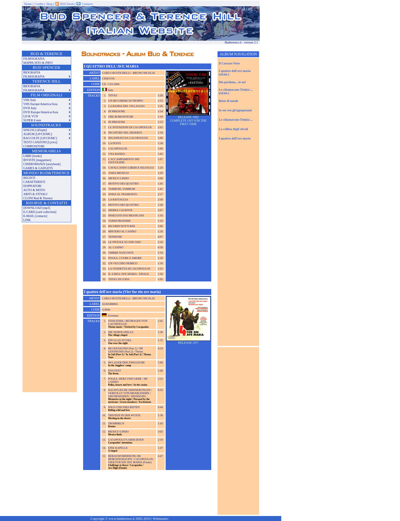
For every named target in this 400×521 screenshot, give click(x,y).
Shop (49, 4)
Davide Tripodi (180, 518)
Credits (39, 4)
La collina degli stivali (233, 129)
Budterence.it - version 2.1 (242, 42)
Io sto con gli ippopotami (235, 110)
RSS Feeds (67, 4)
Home (28, 4)
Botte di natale (228, 101)
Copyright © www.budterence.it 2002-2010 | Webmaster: (140, 518)
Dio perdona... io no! (232, 82)
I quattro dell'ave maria (235, 138)
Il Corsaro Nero (229, 63)
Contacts (87, 4)
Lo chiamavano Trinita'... (235, 119)
